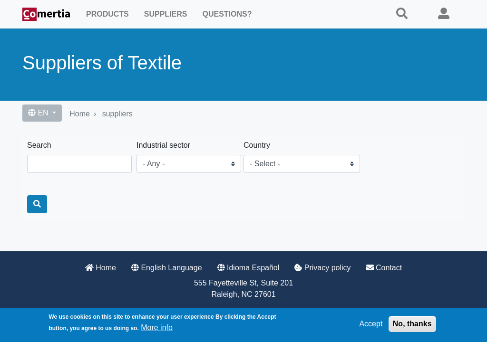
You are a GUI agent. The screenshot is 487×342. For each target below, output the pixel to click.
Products (107, 14)
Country (257, 145)
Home (79, 114)
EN (39, 113)
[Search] (37, 204)
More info (157, 330)
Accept (370, 327)
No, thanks (412, 327)
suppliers (117, 114)
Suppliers (165, 14)
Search (39, 145)
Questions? (227, 14)
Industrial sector (163, 145)
